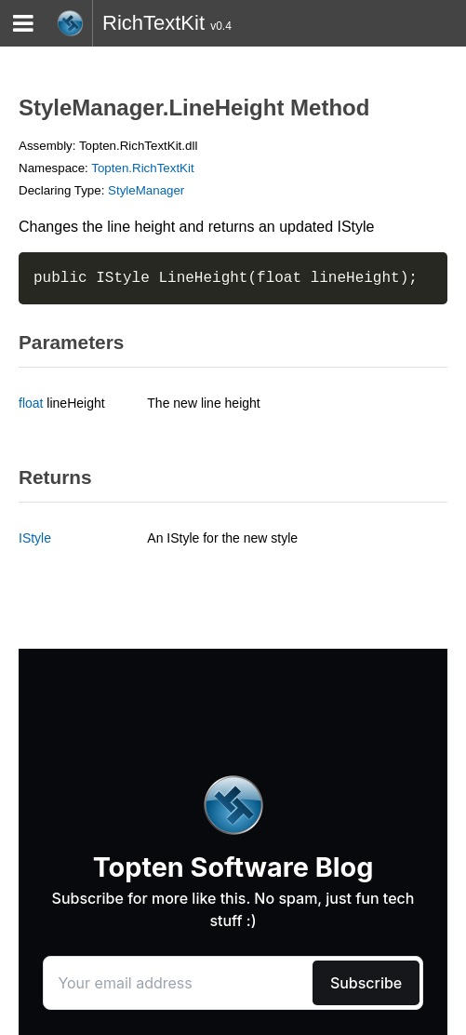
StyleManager (146, 190)
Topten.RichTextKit (142, 168)
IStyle (35, 538)
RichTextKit (153, 22)
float (31, 403)
